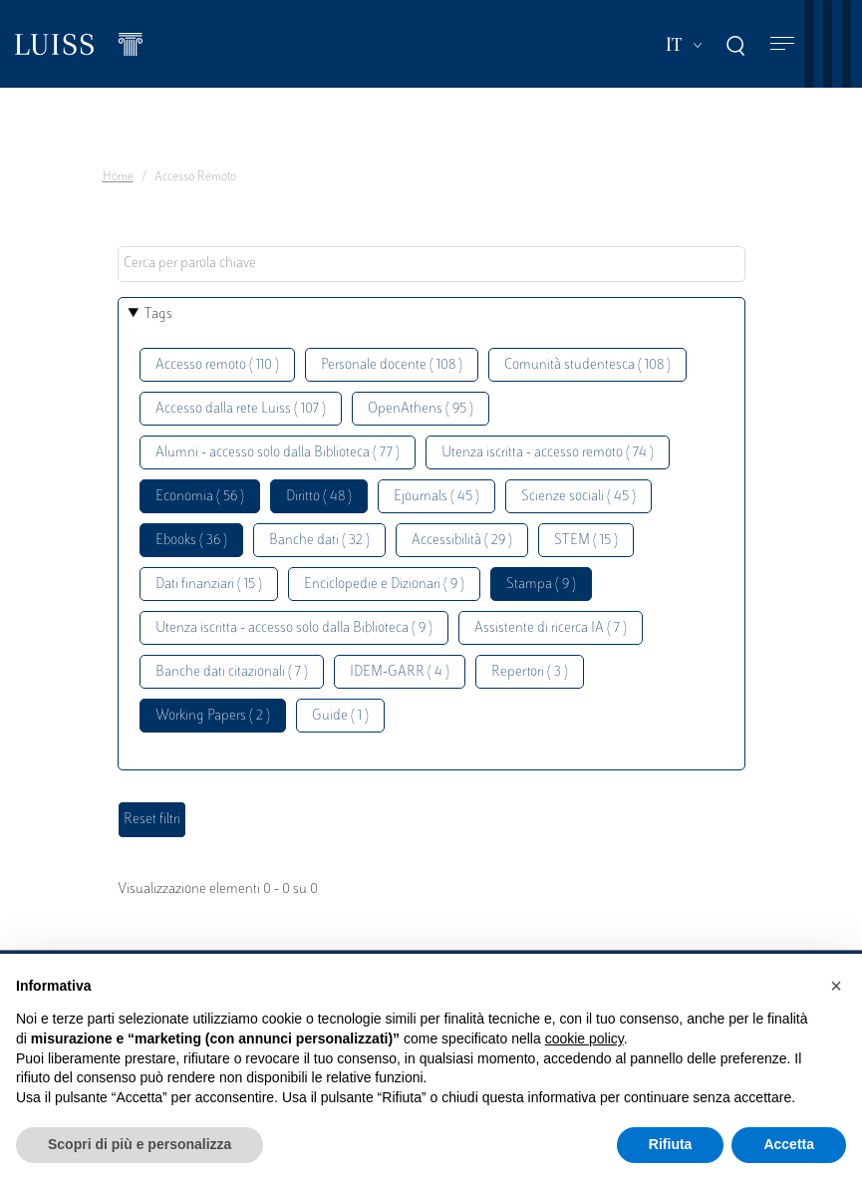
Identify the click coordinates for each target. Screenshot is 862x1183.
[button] (836, 986)
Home (118, 177)
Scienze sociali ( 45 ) (578, 496)
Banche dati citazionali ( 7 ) (231, 672)
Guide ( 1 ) (340, 716)
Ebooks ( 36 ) (191, 540)
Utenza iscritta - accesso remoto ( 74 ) (547, 452)
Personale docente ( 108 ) (391, 365)
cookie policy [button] (584, 1038)
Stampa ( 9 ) (541, 584)
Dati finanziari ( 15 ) (208, 584)
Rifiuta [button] (671, 1144)
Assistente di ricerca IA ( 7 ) (550, 628)
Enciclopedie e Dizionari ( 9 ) (384, 584)
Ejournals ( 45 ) (436, 496)
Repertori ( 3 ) (529, 672)
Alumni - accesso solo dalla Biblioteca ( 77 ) (277, 452)
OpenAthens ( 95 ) (420, 409)
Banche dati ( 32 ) (319, 540)
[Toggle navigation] (782, 44)
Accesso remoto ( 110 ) (217, 365)
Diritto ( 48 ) (319, 496)
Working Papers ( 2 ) (212, 716)
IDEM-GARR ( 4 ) (399, 672)
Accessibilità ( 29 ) (462, 540)
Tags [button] (158, 314)
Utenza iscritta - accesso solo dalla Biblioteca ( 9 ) (293, 628)
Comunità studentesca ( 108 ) (587, 365)
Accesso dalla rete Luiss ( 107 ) (240, 409)
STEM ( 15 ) (586, 540)
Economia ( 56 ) (199, 496)
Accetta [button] (788, 1144)
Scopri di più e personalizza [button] (139, 1144)
